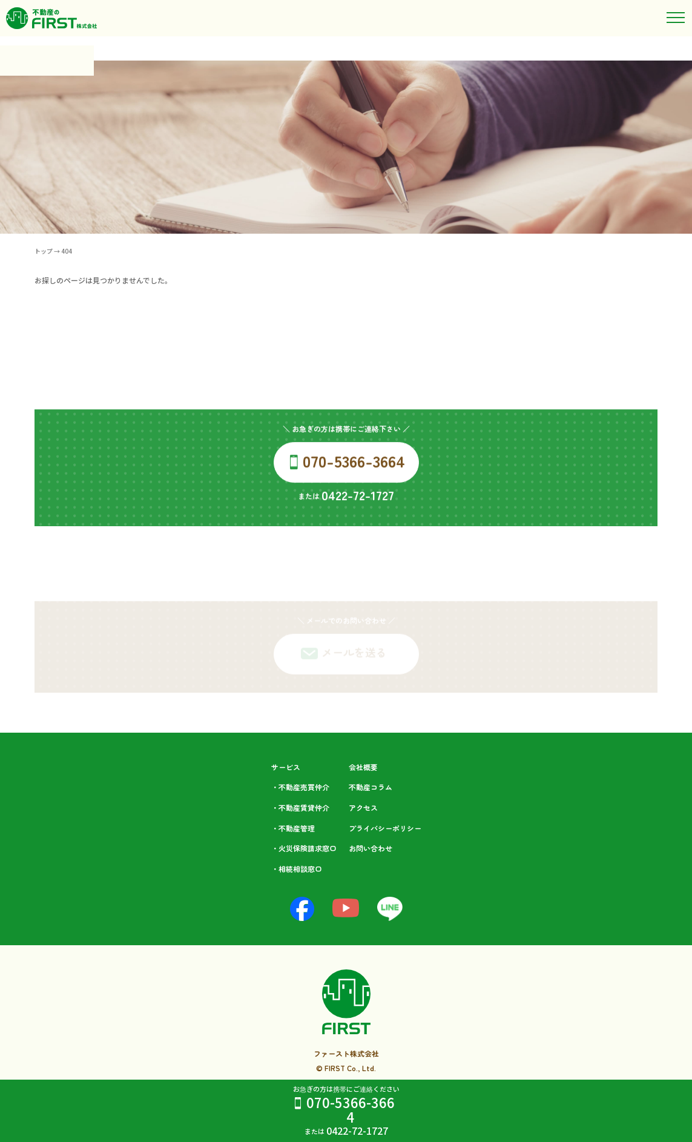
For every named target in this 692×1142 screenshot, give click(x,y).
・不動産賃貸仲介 (300, 807)
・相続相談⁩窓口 (296, 868)
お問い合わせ (370, 848)
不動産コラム (370, 787)
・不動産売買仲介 (300, 787)
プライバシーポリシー (385, 828)
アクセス (363, 807)
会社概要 (363, 767)
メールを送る (354, 658)
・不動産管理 (293, 828)
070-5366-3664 (350, 1109)
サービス (285, 767)
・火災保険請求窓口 (304, 848)
